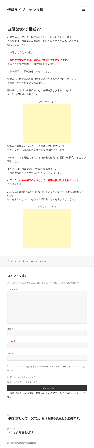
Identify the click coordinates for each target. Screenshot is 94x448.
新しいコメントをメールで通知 (24, 377)
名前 (10, 328)
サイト (10, 353)
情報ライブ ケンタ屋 (25, 9)
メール (11, 341)
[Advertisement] (47, 123)
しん (27, 261)
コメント (12, 289)
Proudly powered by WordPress (21, 443)
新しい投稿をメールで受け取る (24, 382)
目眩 (35, 261)
